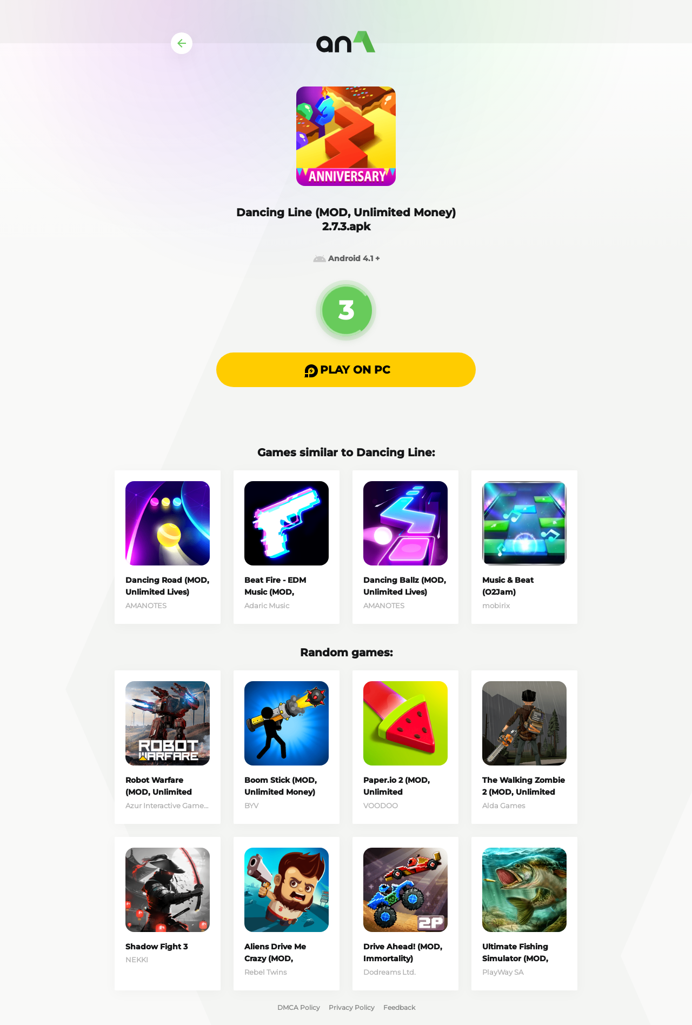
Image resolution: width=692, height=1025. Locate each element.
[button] (346, 369)
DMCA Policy (298, 1007)
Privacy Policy (352, 1007)
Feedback (399, 1007)
